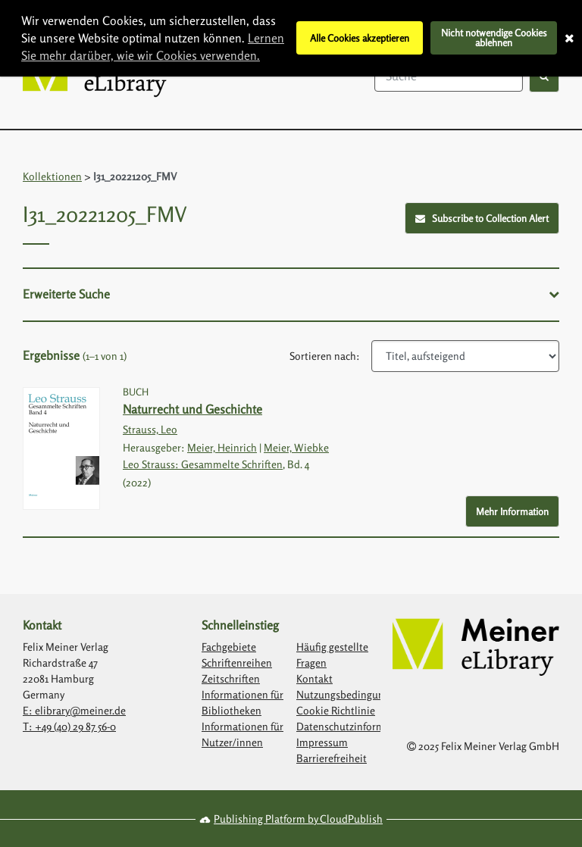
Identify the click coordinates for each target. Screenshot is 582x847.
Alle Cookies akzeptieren (359, 38)
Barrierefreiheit (331, 758)
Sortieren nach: (324, 355)
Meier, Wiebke (296, 447)
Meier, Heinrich (222, 447)
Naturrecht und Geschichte (192, 409)
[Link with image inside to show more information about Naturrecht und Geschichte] (61, 448)
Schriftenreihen (237, 662)
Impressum (322, 742)
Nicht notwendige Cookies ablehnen (494, 37)
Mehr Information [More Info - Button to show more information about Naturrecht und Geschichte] (512, 511)
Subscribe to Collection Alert (482, 218)
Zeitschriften (231, 678)
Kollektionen (52, 176)
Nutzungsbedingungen (348, 694)
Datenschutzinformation (352, 726)
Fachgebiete (229, 646)
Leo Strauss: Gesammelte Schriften (203, 464)
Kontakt (314, 678)
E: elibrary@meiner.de (74, 710)
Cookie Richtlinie (335, 710)
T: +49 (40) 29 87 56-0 (69, 726)
